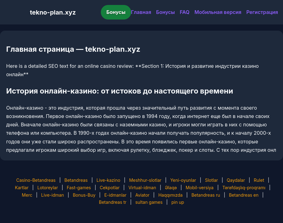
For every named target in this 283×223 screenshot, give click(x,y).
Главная (141, 12)
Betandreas (76, 180)
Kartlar (21, 187)
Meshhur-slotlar (145, 180)
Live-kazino (108, 180)
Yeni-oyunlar (183, 180)
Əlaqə (171, 187)
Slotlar (211, 180)
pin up (177, 202)
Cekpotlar (110, 187)
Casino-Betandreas (35, 180)
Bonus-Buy (84, 195)
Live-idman (52, 195)
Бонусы (116, 12)
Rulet (259, 180)
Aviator (142, 195)
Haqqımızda (170, 195)
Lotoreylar (47, 187)
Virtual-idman (142, 187)
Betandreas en (244, 195)
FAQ (184, 12)
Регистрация (262, 12)
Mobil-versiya (199, 187)
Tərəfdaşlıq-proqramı (243, 187)
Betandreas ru (205, 195)
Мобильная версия (218, 12)
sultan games (148, 202)
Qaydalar (236, 180)
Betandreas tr (112, 202)
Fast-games (79, 187)
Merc (27, 195)
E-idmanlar (115, 195)
